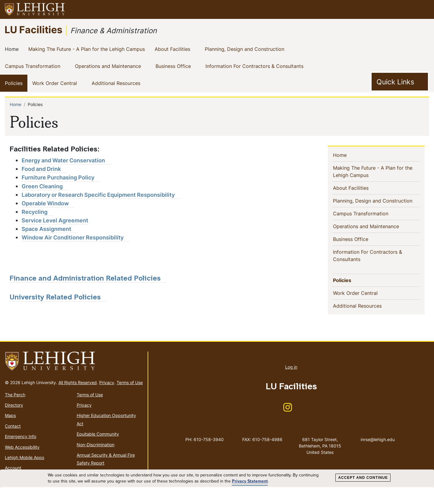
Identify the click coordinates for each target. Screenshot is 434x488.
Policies (15, 83)
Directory (14, 406)
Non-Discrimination (95, 445)
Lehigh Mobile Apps (24, 458)
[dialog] (217, 479)
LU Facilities (33, 29)
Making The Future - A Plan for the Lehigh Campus (87, 48)
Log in (291, 368)
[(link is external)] (67, 160)
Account (13, 469)
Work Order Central (55, 83)
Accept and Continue (363, 478)
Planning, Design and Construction (246, 48)
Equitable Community (98, 435)
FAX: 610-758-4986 (262, 440)
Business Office (174, 65)
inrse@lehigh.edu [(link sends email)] (378, 434)
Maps (10, 416)
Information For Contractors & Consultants (255, 65)
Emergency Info (20, 437)
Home (13, 48)
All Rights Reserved (77, 383)
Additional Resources (117, 83)
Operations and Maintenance (109, 65)
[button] (423, 9)
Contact (13, 427)
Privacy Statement (250, 481)
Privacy (106, 383)
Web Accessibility (22, 448)
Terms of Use (130, 383)
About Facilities (174, 48)
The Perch (15, 395)
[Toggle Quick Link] (400, 81)
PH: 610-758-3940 (204, 440)
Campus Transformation (34, 65)
